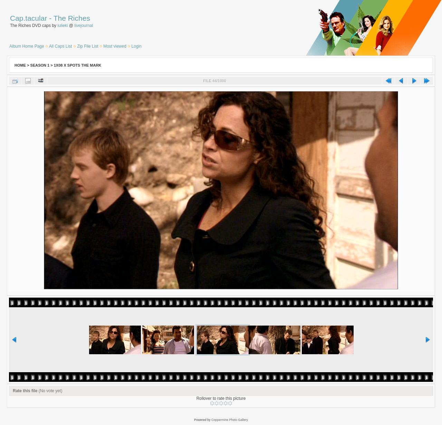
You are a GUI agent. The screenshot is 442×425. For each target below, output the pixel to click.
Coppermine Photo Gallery (229, 420)
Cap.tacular (28, 18)
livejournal (83, 25)
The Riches (72, 18)
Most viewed (114, 46)
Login (137, 46)
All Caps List (60, 46)
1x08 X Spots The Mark (78, 65)
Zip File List (87, 46)
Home (20, 65)
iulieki (62, 25)
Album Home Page (26, 46)
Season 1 (40, 65)
